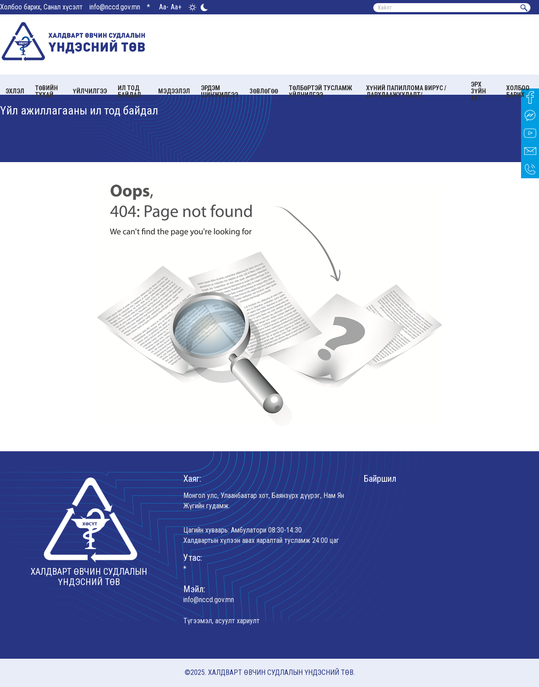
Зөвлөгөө (263, 91)
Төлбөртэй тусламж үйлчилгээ (320, 91)
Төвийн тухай (46, 91)
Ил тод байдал (129, 91)
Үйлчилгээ (90, 91)
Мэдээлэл (174, 91)
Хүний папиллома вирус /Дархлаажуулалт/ (406, 91)
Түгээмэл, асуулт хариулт (221, 621)
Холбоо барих (518, 91)
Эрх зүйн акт (478, 91)
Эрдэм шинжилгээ (219, 91)
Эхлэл (14, 91)
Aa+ (176, 7)
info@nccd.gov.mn (114, 7)
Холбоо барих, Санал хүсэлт (41, 7)
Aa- (163, 7)
